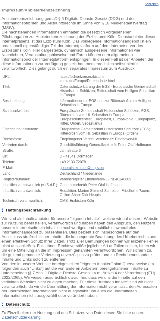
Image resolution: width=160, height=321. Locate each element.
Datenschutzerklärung (21, 317)
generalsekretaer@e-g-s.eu (82, 168)
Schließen (151, 4)
